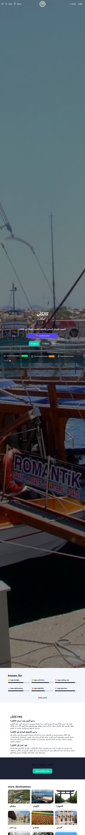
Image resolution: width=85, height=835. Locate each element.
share (72, 4)
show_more (42, 697)
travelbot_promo (44, 336)
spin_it (34, 343)
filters (45, 344)
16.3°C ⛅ (7, 361)
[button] (2, 4)
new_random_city (42, 771)
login (80, 4)
